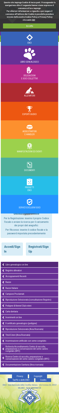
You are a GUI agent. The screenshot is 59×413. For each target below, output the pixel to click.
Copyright (38, 376)
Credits (43, 380)
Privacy (20, 376)
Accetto (29, 26)
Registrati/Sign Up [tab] (38, 249)
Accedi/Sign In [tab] (12, 249)
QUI (33, 20)
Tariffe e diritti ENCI (21, 380)
